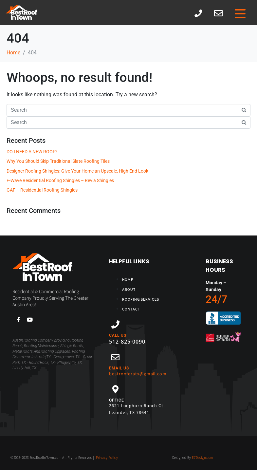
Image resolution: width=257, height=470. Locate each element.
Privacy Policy (107, 457)
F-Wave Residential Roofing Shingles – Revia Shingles (60, 180)
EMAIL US (119, 368)
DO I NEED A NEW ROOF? (32, 151)
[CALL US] (115, 324)
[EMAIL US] (115, 357)
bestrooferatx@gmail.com (138, 374)
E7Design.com (202, 457)
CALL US (117, 335)
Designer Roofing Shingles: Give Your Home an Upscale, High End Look (77, 171)
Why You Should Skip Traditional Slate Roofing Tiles (58, 161)
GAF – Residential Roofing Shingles (42, 190)
